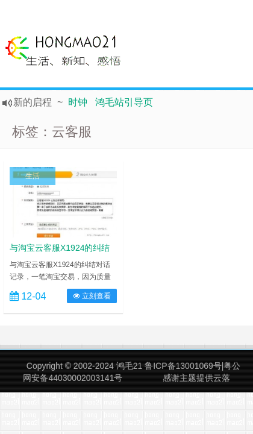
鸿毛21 (129, 366)
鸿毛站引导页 (124, 102)
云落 (221, 378)
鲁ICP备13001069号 (183, 366)
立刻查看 (92, 296)
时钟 (77, 102)
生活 (32, 176)
